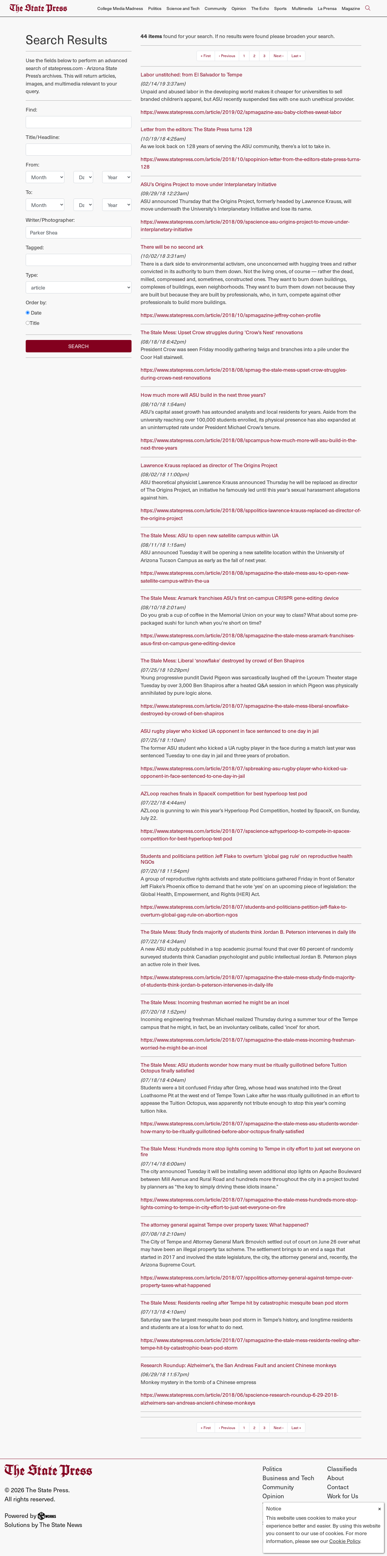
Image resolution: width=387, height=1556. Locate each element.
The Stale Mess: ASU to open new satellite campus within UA (209, 535)
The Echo (260, 8)
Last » (296, 55)
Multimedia (302, 8)
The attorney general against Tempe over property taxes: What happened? (225, 1224)
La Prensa (327, 8)
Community (215, 8)
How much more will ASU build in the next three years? (203, 394)
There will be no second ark (172, 246)
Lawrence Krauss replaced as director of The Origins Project (209, 465)
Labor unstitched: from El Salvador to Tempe (191, 74)
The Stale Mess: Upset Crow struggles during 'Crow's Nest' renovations (222, 332)
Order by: (36, 302)
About (335, 1478)
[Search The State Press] (368, 8)
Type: (32, 274)
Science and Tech (183, 8)
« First (206, 55)
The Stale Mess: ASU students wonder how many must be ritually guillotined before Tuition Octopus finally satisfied (244, 1067)
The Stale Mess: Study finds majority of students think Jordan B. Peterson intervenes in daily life (248, 931)
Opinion (239, 8)
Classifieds (342, 1468)
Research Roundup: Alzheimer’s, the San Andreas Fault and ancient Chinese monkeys (238, 1365)
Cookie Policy (344, 1541)
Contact (338, 1487)
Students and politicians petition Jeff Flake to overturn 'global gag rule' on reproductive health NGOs (247, 858)
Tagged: (35, 247)
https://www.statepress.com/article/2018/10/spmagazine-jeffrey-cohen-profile (230, 315)
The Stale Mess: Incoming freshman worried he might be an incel (215, 1002)
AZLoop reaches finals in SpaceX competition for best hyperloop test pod (224, 793)
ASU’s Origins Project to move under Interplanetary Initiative (208, 184)
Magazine (351, 8)
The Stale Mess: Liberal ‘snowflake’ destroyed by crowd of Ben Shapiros (222, 660)
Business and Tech (288, 1478)
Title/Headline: (43, 137)
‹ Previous (227, 55)
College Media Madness (120, 8)
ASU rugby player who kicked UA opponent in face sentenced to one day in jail (230, 730)
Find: (31, 109)
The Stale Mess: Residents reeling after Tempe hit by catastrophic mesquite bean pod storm (244, 1302)
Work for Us (342, 1496)
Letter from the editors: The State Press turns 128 (196, 129)
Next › (279, 55)
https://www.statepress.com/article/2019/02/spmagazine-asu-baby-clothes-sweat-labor (241, 111)
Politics (154, 8)
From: (32, 164)
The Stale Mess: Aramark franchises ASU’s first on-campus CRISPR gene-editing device (240, 597)
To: (29, 192)
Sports (280, 8)
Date (33, 312)
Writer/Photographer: (50, 219)
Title (32, 322)
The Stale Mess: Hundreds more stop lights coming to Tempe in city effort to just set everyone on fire (250, 1151)
